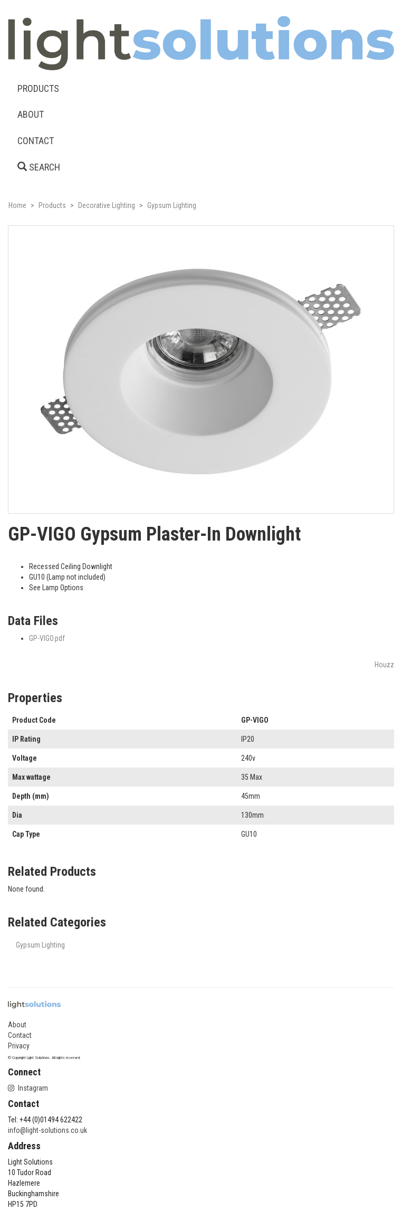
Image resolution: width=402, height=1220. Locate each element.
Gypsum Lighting (40, 945)
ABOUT (30, 114)
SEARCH (38, 167)
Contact (20, 1035)
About (17, 1024)
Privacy (19, 1046)
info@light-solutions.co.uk (47, 1130)
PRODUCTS (38, 88)
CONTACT (35, 140)
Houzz (384, 664)
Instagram (28, 1088)
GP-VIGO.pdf (47, 638)
